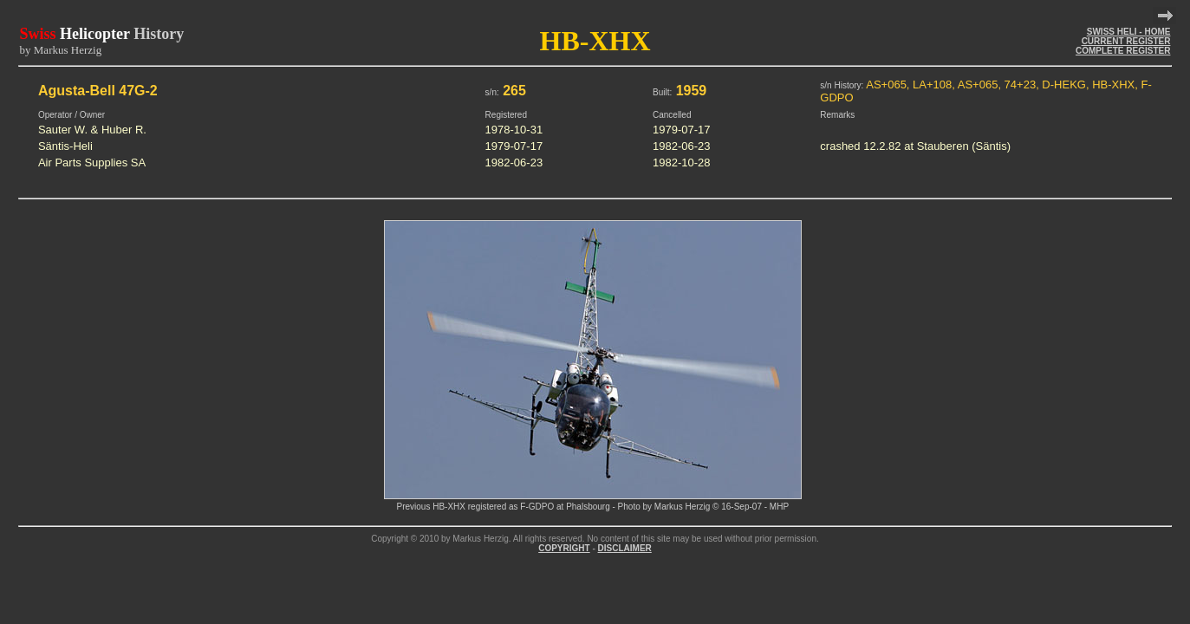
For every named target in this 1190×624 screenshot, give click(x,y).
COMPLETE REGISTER (1123, 50)
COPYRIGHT (563, 548)
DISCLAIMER (625, 548)
